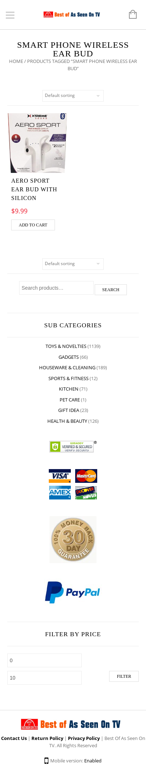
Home (16, 61)
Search (110, 289)
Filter (124, 676)
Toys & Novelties (66, 346)
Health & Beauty (67, 421)
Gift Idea (68, 410)
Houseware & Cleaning (67, 367)
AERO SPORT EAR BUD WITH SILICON (34, 189)
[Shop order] (73, 96)
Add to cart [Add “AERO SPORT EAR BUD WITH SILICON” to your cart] (33, 224)
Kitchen (68, 389)
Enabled (93, 760)
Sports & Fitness (68, 378)
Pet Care (70, 399)
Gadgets (69, 357)
